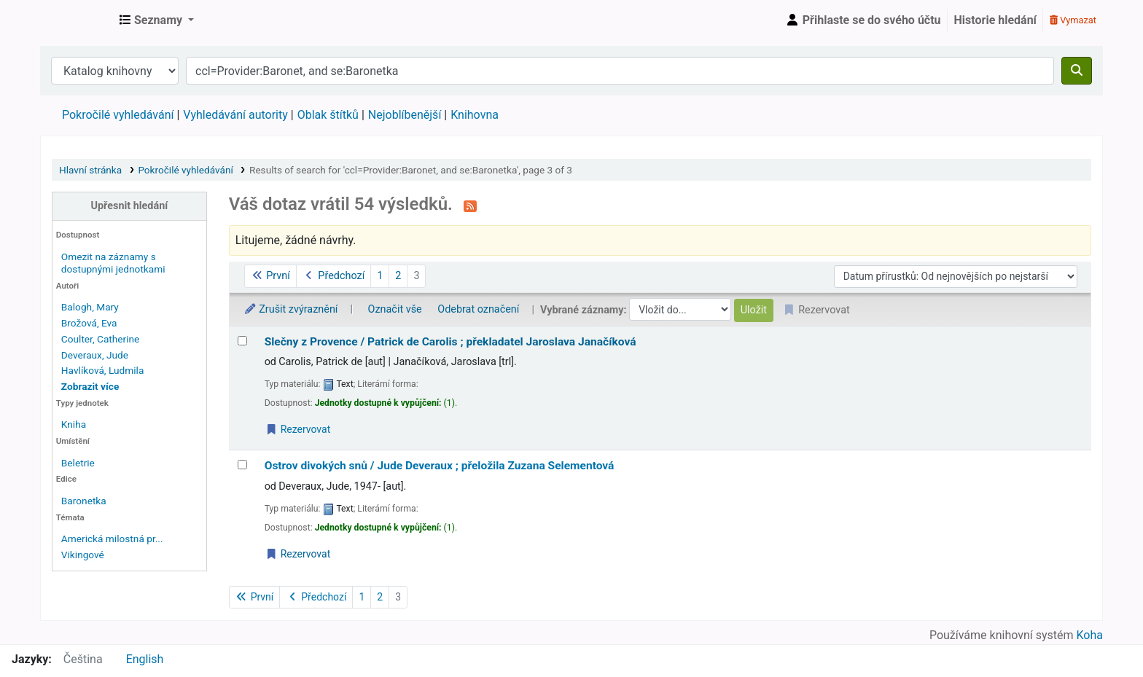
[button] (157, 20)
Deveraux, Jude (94, 355)
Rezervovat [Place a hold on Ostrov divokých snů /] (298, 554)
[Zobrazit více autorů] (90, 386)
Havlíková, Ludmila (102, 370)
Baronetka (83, 500)
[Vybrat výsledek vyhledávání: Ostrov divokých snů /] (242, 464)
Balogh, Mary (90, 307)
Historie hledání (995, 20)
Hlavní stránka (90, 170)
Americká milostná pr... (112, 538)
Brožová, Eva (89, 323)
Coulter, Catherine (100, 339)
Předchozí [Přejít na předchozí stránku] (333, 276)
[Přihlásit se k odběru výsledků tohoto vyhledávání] (470, 205)
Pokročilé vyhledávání (117, 115)
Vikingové (82, 554)
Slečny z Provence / (450, 341)
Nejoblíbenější (405, 115)
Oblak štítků (328, 115)
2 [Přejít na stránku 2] (398, 276)
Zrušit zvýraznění (290, 309)
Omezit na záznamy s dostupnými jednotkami (113, 263)
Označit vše (395, 309)
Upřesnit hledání (129, 206)
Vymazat (1073, 20)
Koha (1090, 635)
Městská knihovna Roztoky (77, 20)
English (145, 659)
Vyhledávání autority (235, 115)
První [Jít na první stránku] (270, 276)
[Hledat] (1076, 71)
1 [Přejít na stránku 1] (380, 276)
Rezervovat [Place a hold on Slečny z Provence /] (298, 429)
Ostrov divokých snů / (440, 465)
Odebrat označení (478, 309)
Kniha (73, 424)
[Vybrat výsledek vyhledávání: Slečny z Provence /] (242, 340)
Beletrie (78, 463)
